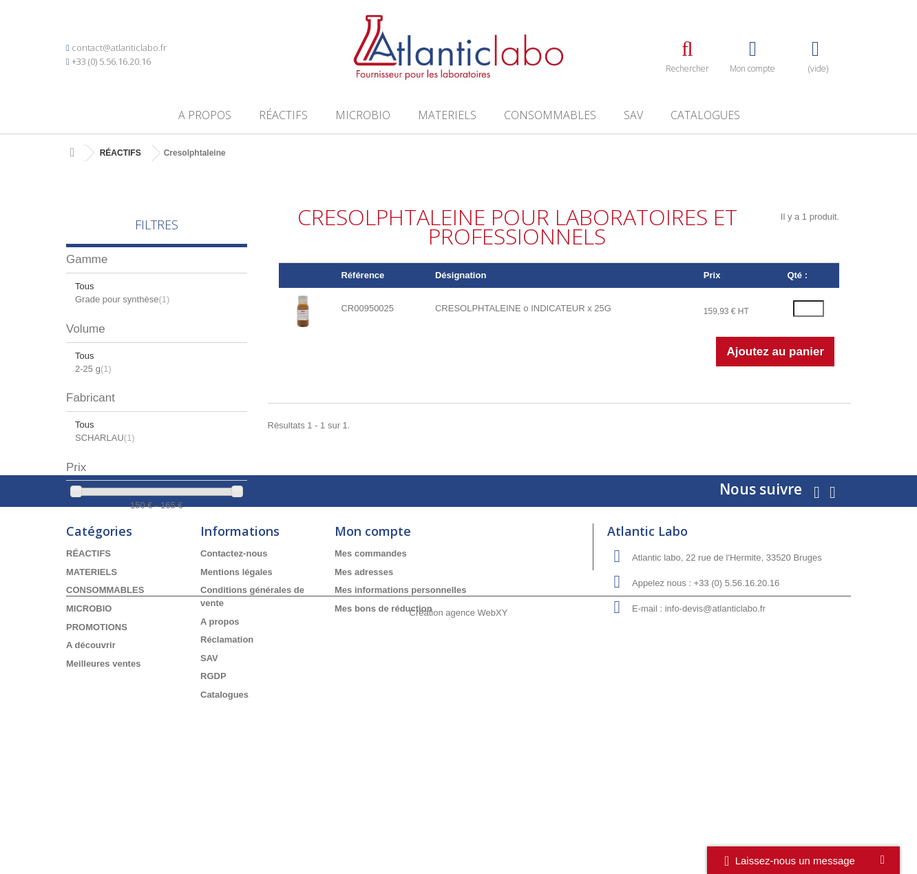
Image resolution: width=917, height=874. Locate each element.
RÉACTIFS (283, 115)
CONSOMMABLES (550, 115)
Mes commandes (371, 646)
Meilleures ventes (103, 755)
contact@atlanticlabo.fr (119, 47)
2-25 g (93, 369)
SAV (633, 115)
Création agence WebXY (459, 836)
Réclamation (226, 731)
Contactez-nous (234, 646)
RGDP (213, 768)
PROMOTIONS (96, 719)
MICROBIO (362, 115)
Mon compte (373, 623)
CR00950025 (367, 308)
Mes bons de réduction (383, 700)
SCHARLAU (105, 438)
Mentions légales (236, 663)
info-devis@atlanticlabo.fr (715, 701)
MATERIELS (447, 115)
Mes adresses (364, 663)
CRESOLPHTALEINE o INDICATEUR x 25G (523, 308)
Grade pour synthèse (122, 299)
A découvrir (91, 736)
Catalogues (705, 115)
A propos (204, 115)
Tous (84, 286)
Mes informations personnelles (400, 682)
